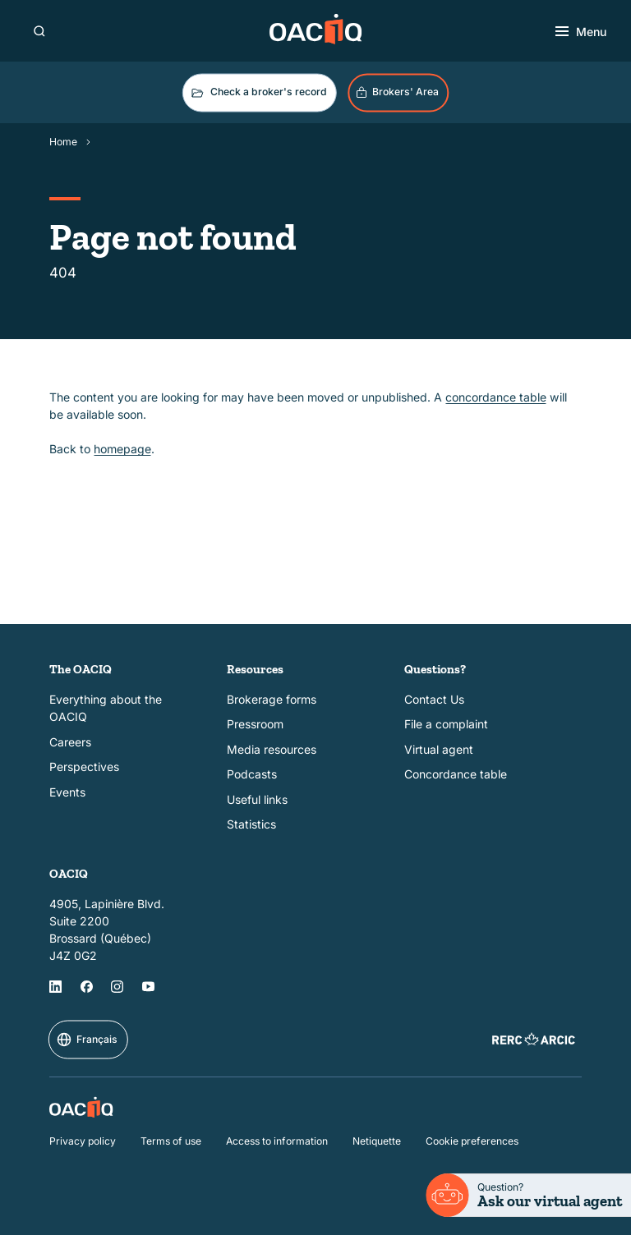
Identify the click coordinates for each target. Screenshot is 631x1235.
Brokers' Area (397, 92)
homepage (122, 449)
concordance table (495, 397)
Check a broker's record (258, 93)
